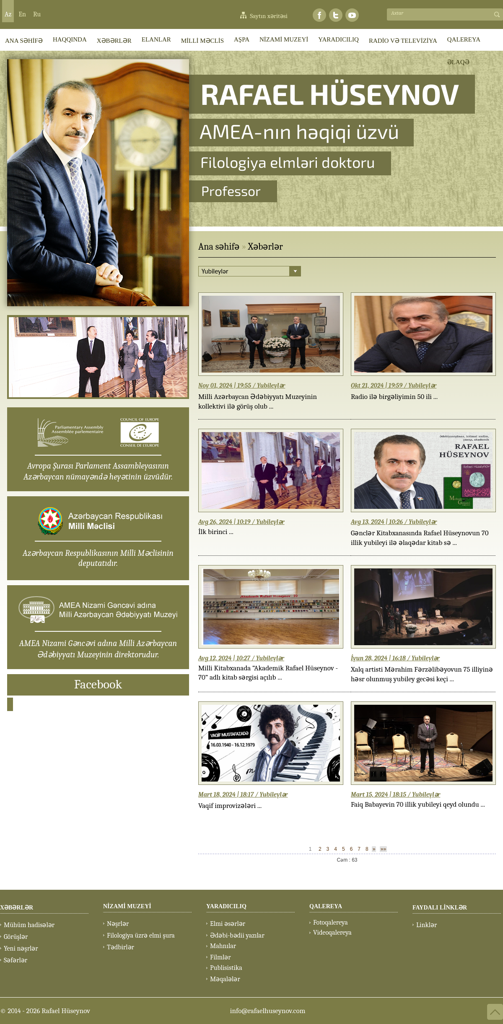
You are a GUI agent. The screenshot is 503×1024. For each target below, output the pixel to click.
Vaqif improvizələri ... (230, 806)
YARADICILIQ (338, 39)
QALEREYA (463, 39)
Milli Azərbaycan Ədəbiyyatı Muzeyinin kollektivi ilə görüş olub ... (257, 401)
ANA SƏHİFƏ (24, 40)
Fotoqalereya (330, 922)
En (22, 14)
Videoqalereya (332, 932)
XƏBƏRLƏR (114, 40)
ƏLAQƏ (458, 62)
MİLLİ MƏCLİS (202, 40)
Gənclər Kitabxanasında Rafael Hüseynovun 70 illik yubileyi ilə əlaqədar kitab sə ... (419, 538)
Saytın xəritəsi (269, 16)
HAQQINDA (70, 39)
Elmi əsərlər (227, 924)
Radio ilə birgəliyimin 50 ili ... (394, 397)
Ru (37, 14)
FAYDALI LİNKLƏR (439, 907)
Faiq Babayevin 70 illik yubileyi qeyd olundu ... (418, 804)
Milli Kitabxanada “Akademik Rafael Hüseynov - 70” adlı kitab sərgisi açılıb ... (268, 672)
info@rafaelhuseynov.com (268, 1011)
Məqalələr (225, 979)
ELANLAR (156, 39)
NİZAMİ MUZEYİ (283, 39)
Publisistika (226, 968)
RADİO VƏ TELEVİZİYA (403, 40)
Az (8, 14)
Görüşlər (16, 937)
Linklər (426, 925)
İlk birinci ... (215, 532)
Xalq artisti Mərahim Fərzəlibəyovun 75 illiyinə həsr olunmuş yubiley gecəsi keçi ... (422, 674)
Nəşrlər (118, 924)
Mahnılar (223, 946)
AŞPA (241, 39)
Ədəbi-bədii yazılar (237, 935)
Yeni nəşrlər (21, 948)
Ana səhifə (218, 246)
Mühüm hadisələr (29, 925)
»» (383, 849)
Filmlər (220, 957)
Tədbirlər (120, 947)
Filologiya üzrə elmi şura (141, 935)
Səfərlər (15, 960)
